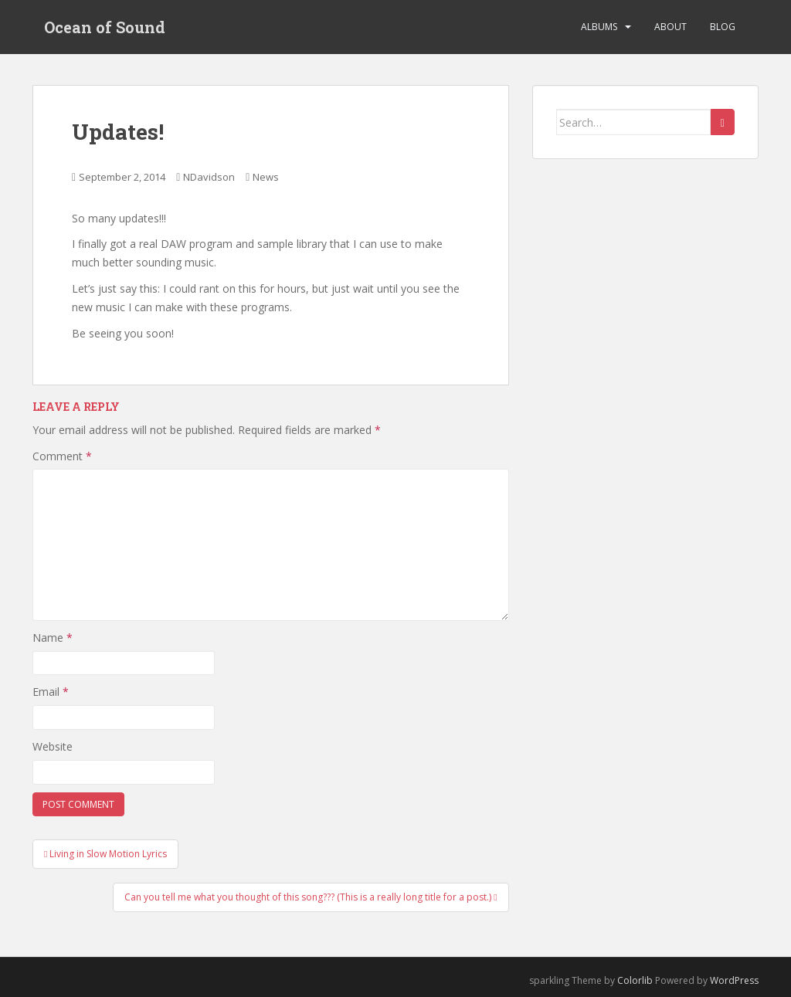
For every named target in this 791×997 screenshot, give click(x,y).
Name (52, 637)
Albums (599, 26)
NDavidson (209, 177)
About (670, 26)
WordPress (734, 980)
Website (52, 746)
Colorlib (635, 980)
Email (50, 691)
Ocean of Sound (104, 27)
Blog (722, 26)
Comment (62, 456)
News (266, 177)
